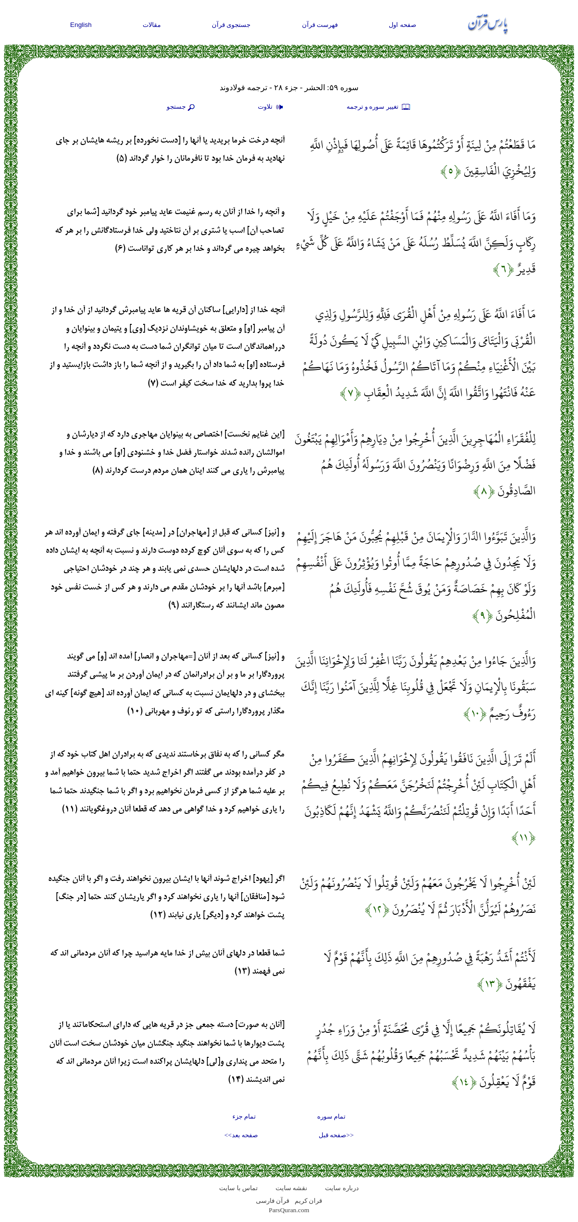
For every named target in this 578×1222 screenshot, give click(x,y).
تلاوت (271, 107)
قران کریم (308, 1200)
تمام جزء (244, 1116)
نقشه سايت (291, 1188)
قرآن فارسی (272, 1200)
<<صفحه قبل (336, 1135)
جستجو (182, 107)
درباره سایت (341, 1188)
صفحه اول (402, 24)
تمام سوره (331, 1116)
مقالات (152, 24)
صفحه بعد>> (241, 1135)
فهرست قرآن (320, 24)
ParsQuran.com (289, 1210)
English (81, 24)
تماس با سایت (238, 1188)
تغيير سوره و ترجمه (379, 107)
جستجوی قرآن (231, 24)
